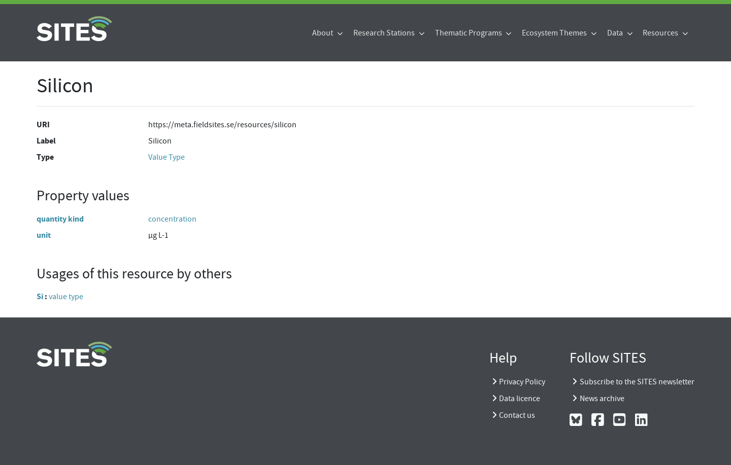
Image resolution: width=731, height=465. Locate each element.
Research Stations (384, 33)
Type (45, 157)
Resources (661, 33)
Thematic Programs (469, 33)
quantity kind (60, 218)
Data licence (519, 399)
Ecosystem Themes (555, 33)
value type (66, 297)
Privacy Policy (522, 382)
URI (43, 124)
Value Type (166, 157)
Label (46, 140)
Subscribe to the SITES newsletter (637, 382)
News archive (602, 399)
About (323, 33)
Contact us (517, 415)
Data (615, 33)
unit (44, 235)
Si (40, 296)
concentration (172, 219)
